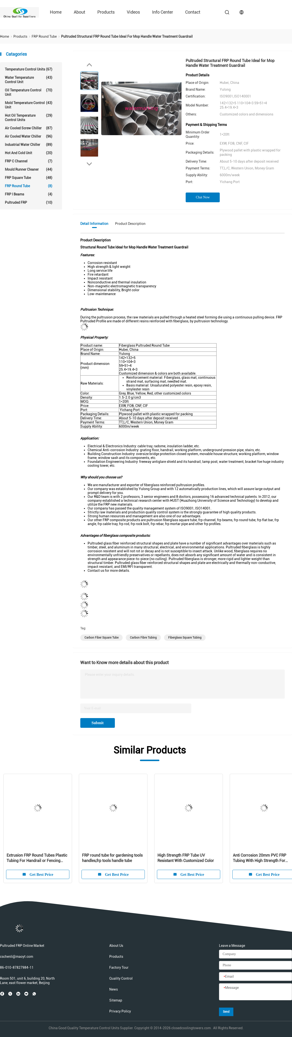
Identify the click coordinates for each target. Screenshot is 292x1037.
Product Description (130, 224)
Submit (97, 723)
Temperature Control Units (28, 69)
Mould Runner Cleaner (28, 169)
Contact (192, 12)
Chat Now (203, 197)
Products (106, 12)
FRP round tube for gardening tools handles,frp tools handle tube (112, 858)
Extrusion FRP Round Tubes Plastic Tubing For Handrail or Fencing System (37, 858)
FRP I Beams (28, 194)
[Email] (255, 976)
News (113, 989)
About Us (116, 946)
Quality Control (121, 978)
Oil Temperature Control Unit (28, 92)
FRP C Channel (28, 161)
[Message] (255, 992)
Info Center (162, 12)
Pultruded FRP (28, 202)
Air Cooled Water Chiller (28, 136)
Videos (133, 12)
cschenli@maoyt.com (16, 956)
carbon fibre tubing (143, 637)
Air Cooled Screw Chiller (28, 128)
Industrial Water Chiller (28, 144)
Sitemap (115, 1000)
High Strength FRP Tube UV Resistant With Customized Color (185, 858)
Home (56, 12)
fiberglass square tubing (184, 637)
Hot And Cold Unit (28, 153)
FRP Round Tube (28, 186)
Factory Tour (118, 967)
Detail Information (94, 224)
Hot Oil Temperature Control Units (28, 117)
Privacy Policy (120, 1011)
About (79, 12)
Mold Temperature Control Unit (28, 105)
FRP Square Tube (28, 178)
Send (226, 1011)
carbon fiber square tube (101, 637)
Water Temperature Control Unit (28, 79)
